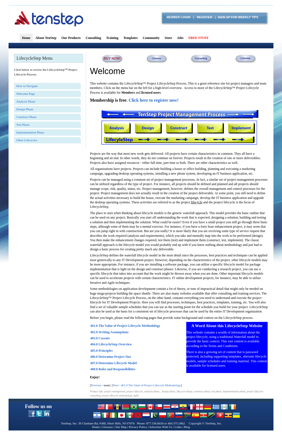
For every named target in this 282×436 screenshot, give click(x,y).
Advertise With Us (160, 427)
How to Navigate (27, 86)
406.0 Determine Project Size (110, 357)
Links (178, 427)
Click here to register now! (154, 100)
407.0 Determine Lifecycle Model (113, 363)
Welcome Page (25, 93)
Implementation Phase (30, 132)
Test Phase (23, 124)
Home (96, 427)
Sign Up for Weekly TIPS (238, 17)
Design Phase (24, 109)
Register (204, 17)
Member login (178, 17)
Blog (187, 427)
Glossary (107, 427)
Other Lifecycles (26, 140)
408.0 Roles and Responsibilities (112, 369)
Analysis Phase (25, 101)
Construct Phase (26, 117)
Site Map (120, 427)
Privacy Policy (138, 427)
